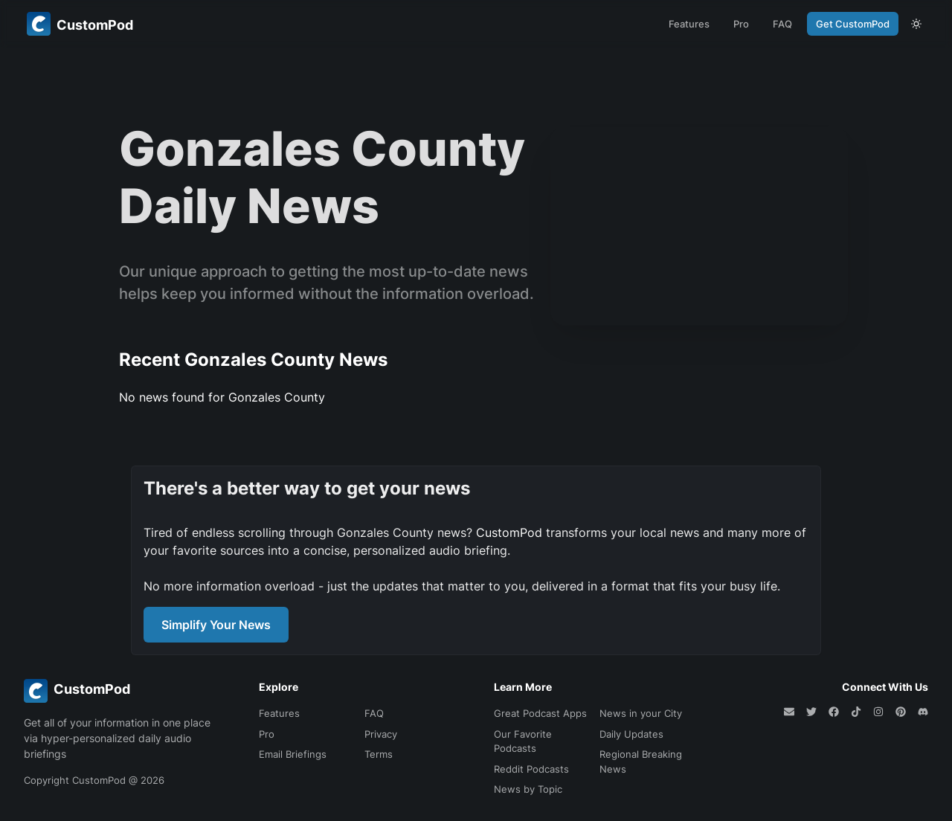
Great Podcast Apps (540, 713)
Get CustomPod (853, 24)
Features (689, 24)
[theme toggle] (916, 24)
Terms (378, 754)
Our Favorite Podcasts (523, 741)
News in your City (640, 713)
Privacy (380, 734)
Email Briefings (293, 754)
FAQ (782, 24)
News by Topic (528, 789)
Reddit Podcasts (531, 769)
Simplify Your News (216, 624)
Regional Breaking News (640, 761)
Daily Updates (631, 734)
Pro (741, 24)
